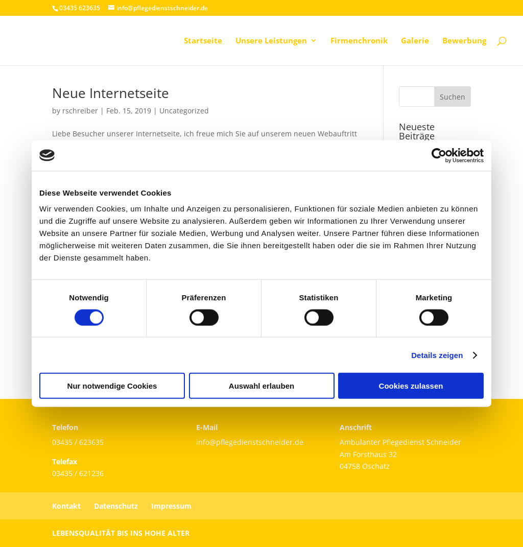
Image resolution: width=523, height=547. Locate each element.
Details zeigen (437, 354)
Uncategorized (184, 110)
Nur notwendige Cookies (112, 386)
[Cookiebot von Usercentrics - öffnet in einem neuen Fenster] (439, 155)
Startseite (203, 41)
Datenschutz (116, 506)
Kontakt (66, 506)
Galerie (415, 41)
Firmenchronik (359, 41)
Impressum (171, 506)
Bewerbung (464, 41)
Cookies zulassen (411, 386)
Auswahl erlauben (261, 386)
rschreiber (80, 110)
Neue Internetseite (110, 93)
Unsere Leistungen (271, 41)
